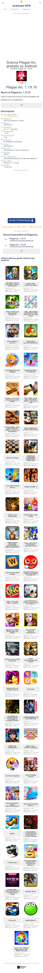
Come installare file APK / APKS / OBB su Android (21, 227)
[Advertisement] (21, 38)
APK (5, 9)
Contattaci (7, 963)
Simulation (14, 9)
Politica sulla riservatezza (19, 963)
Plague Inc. (26, 9)
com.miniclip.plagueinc (11, 116)
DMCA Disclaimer (33, 963)
